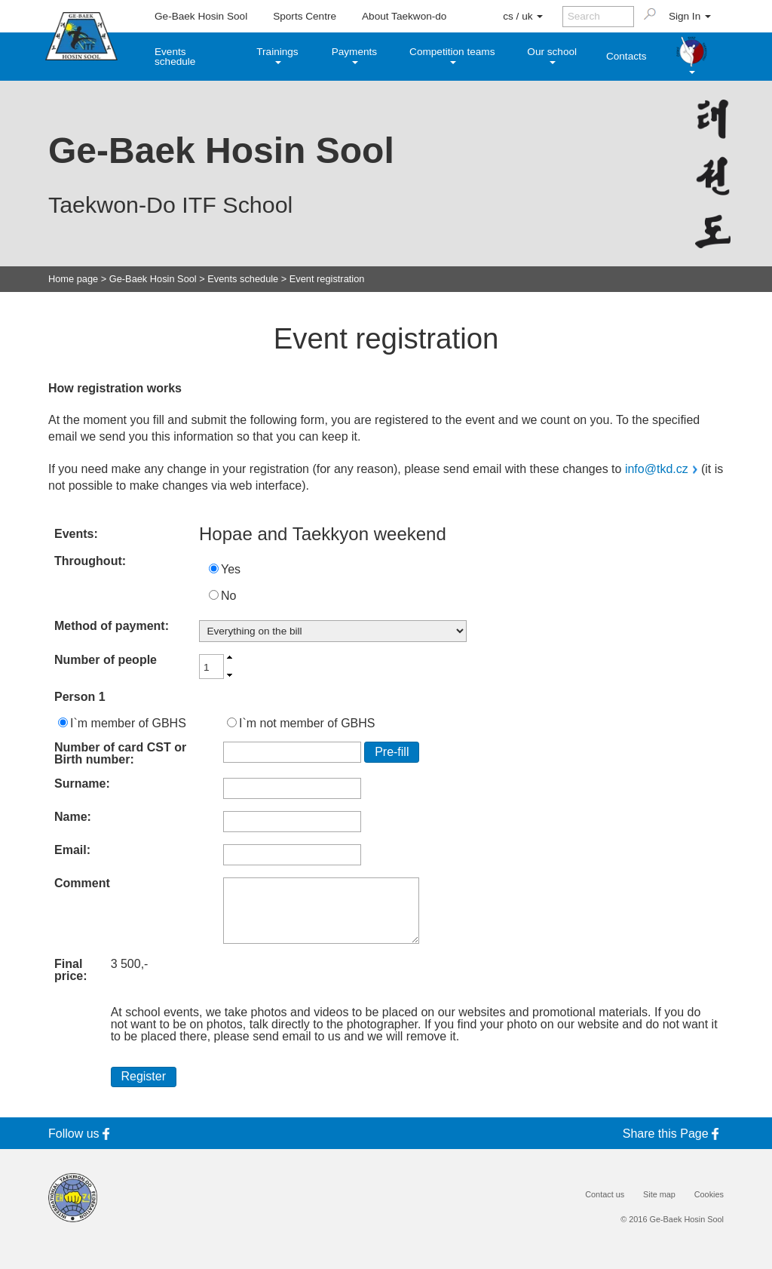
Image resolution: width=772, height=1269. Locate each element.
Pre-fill (392, 751)
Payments (354, 55)
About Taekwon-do (404, 16)
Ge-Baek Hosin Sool (201, 16)
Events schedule (175, 57)
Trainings (277, 55)
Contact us (604, 1195)
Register (143, 1076)
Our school (552, 55)
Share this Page (673, 1133)
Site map (659, 1195)
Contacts (626, 56)
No (228, 595)
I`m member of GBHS (128, 723)
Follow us (81, 1133)
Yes (230, 569)
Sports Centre (304, 16)
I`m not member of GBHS (307, 723)
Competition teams (452, 55)
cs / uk (523, 16)
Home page (73, 279)
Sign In (690, 16)
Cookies (709, 1195)
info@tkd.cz (656, 469)
